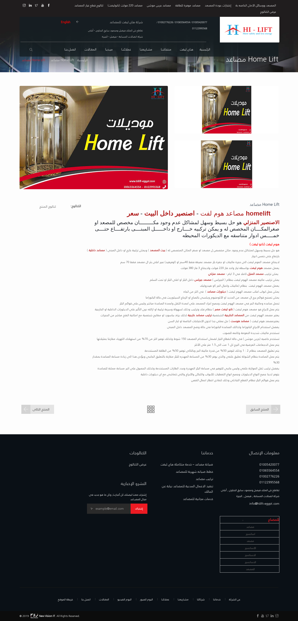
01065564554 (182, 22)
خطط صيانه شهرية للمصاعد (194, 471)
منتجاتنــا (166, 49)
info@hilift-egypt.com (264, 504)
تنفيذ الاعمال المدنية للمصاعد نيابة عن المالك (187, 488)
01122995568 (199, 28)
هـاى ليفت (186, 49)
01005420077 (199, 22)
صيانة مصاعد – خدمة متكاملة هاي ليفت (187, 464)
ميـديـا (109, 49)
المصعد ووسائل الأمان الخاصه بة (256, 5)
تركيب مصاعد (204, 479)
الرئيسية (205, 49)
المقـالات (90, 49)
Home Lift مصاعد (62, 60)
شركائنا (201, 599)
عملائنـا (165, 599)
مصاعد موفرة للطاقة (188, 5)
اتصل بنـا (70, 49)
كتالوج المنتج (48, 206)
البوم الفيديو (124, 599)
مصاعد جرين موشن (159, 5)
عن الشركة (234, 599)
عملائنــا (126, 49)
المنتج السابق (265, 409)
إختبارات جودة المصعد (218, 5)
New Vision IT (42, 615)
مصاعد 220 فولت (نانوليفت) (125, 5)
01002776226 (165, 22)
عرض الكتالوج (268, 11)
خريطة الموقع (65, 599)
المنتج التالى (35, 409)
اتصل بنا (86, 599)
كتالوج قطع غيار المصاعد (88, 5)
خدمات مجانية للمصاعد (198, 499)
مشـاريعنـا (146, 49)
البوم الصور (146, 599)
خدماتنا (217, 599)
